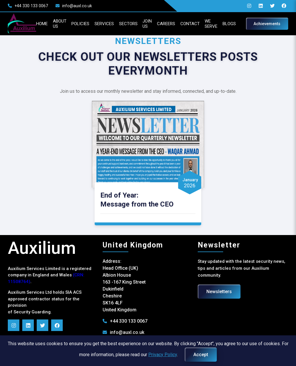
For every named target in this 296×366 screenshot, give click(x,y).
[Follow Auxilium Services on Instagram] (242, 5)
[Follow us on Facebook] (277, 5)
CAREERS (162, 24)
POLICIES (65, 24)
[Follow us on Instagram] (20, 324)
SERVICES (92, 24)
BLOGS (233, 24)
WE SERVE (213, 23)
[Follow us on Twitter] (266, 5)
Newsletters (217, 290)
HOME (21, 24)
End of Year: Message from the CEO (139, 197)
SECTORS (119, 24)
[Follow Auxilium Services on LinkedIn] (254, 5)
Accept (200, 354)
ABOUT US (41, 23)
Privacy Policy (162, 354)
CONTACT (189, 24)
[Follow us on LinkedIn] (35, 324)
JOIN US (141, 23)
